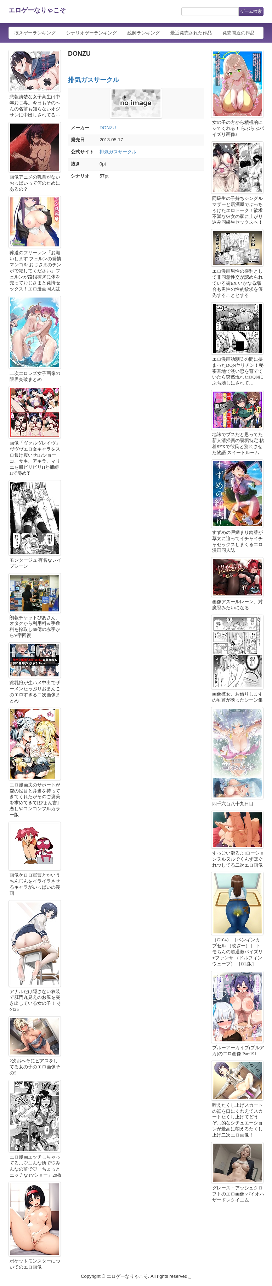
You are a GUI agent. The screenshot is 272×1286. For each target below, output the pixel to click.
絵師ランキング (144, 33)
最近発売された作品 (191, 33)
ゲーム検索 (251, 11)
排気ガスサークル (93, 79)
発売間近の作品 (238, 33)
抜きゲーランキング (35, 33)
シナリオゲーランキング (91, 33)
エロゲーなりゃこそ (37, 10)
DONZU (108, 127)
